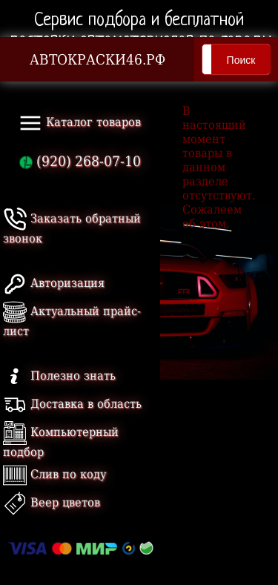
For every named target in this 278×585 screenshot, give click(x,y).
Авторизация (54, 283)
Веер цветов (51, 502)
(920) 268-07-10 (80, 161)
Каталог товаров (80, 123)
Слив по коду (54, 474)
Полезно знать (59, 375)
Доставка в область (72, 404)
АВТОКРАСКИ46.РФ (97, 59)
